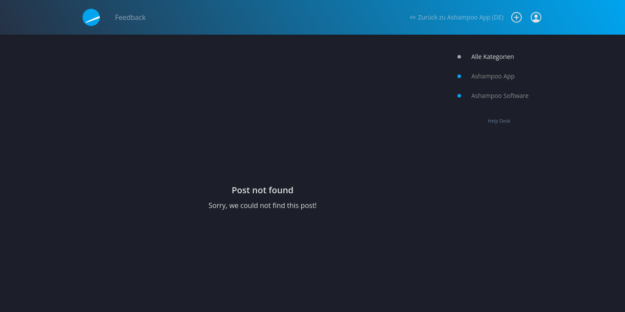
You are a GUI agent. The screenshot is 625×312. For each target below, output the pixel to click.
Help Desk (499, 120)
